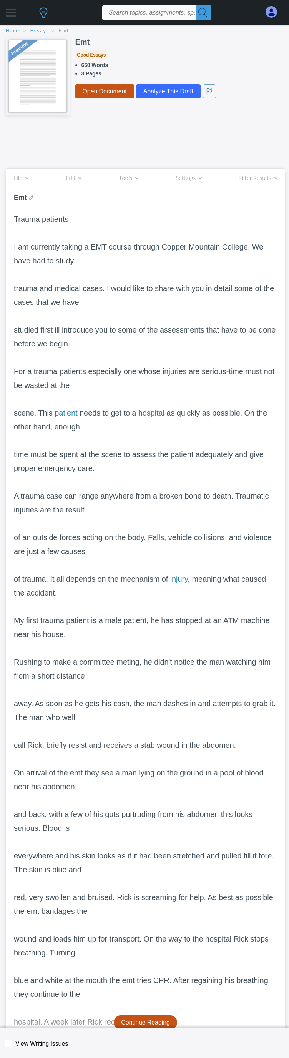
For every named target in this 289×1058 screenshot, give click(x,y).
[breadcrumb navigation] (144, 31)
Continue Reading (145, 1022)
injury (179, 579)
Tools (128, 177)
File (21, 177)
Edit (73, 177)
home (13, 30)
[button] (11, 10)
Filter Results (258, 177)
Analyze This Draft (168, 91)
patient (66, 413)
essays (39, 30)
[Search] (203, 12)
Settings (188, 177)
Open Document (105, 91)
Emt (64, 30)
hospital (151, 413)
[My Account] (274, 12)
